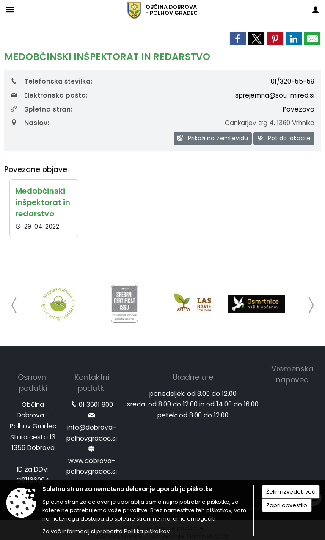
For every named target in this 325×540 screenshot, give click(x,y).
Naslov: (30, 122)
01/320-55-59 (292, 81)
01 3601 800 (96, 404)
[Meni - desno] (315, 9)
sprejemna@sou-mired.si (274, 95)
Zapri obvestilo (286, 505)
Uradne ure (193, 377)
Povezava (298, 109)
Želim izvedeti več (290, 492)
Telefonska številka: (51, 81)
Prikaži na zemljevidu (212, 138)
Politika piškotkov (147, 531)
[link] (237, 38)
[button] (14, 305)
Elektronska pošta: (49, 95)
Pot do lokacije (284, 138)
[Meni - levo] (9, 9)
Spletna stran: (41, 109)
